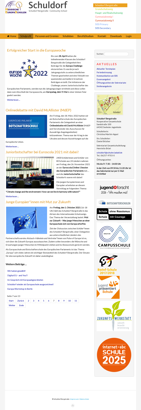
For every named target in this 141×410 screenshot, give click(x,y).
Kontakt (102, 36)
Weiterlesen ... (13, 99)
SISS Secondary (103, 28)
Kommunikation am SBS (107, 76)
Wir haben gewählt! (16, 271)
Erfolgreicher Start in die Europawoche (36, 50)
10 (69, 300)
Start (11, 300)
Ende (21, 305)
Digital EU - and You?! (17, 275)
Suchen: (100, 54)
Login (129, 36)
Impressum (74, 399)
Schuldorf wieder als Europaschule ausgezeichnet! (30, 284)
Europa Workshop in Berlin (19, 288)
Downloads (116, 36)
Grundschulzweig (104, 9)
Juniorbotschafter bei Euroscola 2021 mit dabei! (42, 152)
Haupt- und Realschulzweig (109, 12)
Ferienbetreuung (104, 72)
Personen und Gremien (47, 36)
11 (76, 300)
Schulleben (68, 36)
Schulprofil (25, 36)
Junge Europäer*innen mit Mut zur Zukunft (38, 202)
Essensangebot (104, 79)
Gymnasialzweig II (104, 20)
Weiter (12, 305)
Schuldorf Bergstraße (106, 5)
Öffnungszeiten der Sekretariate (111, 82)
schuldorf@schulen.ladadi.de (109, 152)
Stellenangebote (104, 86)
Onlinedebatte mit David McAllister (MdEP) (38, 110)
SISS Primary (101, 24)
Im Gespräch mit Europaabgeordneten (25, 280)
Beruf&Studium (85, 36)
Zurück (20, 300)
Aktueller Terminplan (106, 69)
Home (13, 36)
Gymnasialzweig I (104, 16)
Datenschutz (84, 399)
